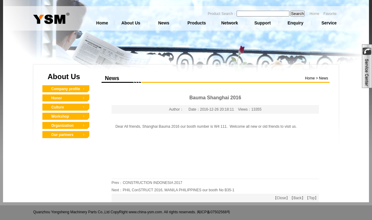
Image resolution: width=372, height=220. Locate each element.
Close (281, 198)
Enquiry (295, 22)
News (164, 22)
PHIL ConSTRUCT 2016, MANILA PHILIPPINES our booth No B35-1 (178, 190)
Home (314, 14)
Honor (56, 98)
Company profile (65, 89)
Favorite (330, 14)
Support (262, 22)
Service (329, 22)
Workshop (60, 116)
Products (197, 22)
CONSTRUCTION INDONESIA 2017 (152, 183)
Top (312, 198)
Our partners (62, 135)
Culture (57, 107)
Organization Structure (62, 127)
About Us (130, 22)
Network (229, 22)
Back (297, 198)
